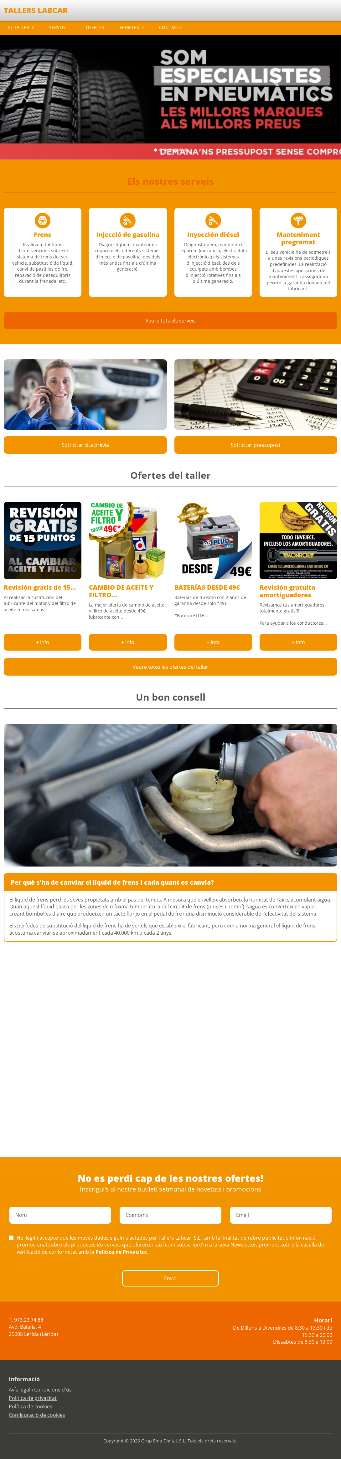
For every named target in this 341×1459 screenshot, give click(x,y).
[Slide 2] (165, 150)
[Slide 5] (180, 150)
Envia (170, 1278)
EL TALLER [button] (18, 27)
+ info (42, 642)
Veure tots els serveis (170, 320)
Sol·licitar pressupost (256, 445)
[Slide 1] (160, 150)
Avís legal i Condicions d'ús (40, 1389)
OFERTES (95, 27)
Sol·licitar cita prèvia (85, 445)
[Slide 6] (185, 150)
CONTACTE (170, 27)
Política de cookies (30, 1406)
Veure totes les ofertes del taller (170, 666)
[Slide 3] (170, 150)
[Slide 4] (175, 150)
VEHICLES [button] (129, 27)
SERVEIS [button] (57, 27)
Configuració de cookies (37, 1415)
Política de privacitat (33, 1398)
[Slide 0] (155, 150)
